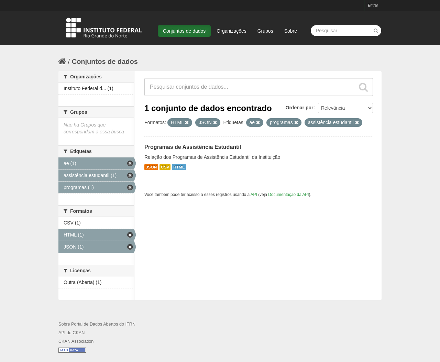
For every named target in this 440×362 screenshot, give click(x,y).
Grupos (265, 31)
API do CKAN (71, 332)
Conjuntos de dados (184, 31)
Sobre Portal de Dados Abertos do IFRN (96, 324)
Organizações (231, 31)
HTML (179, 167)
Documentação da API (288, 194)
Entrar (373, 5)
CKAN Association (76, 341)
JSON (151, 167)
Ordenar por (300, 107)
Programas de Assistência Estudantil (192, 147)
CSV (165, 167)
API (254, 194)
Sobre (290, 31)
